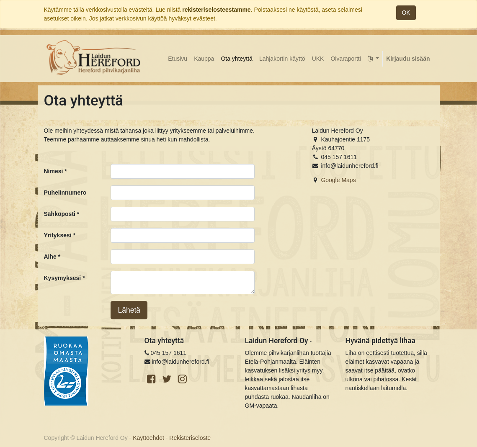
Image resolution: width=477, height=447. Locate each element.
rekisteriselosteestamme (216, 9)
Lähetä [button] (129, 310)
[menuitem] (178, 59)
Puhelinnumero (65, 192)
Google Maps (338, 180)
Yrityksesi (58, 235)
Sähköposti (59, 214)
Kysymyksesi (62, 278)
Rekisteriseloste (190, 437)
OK (406, 12)
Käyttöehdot (148, 437)
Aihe (50, 256)
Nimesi (53, 171)
